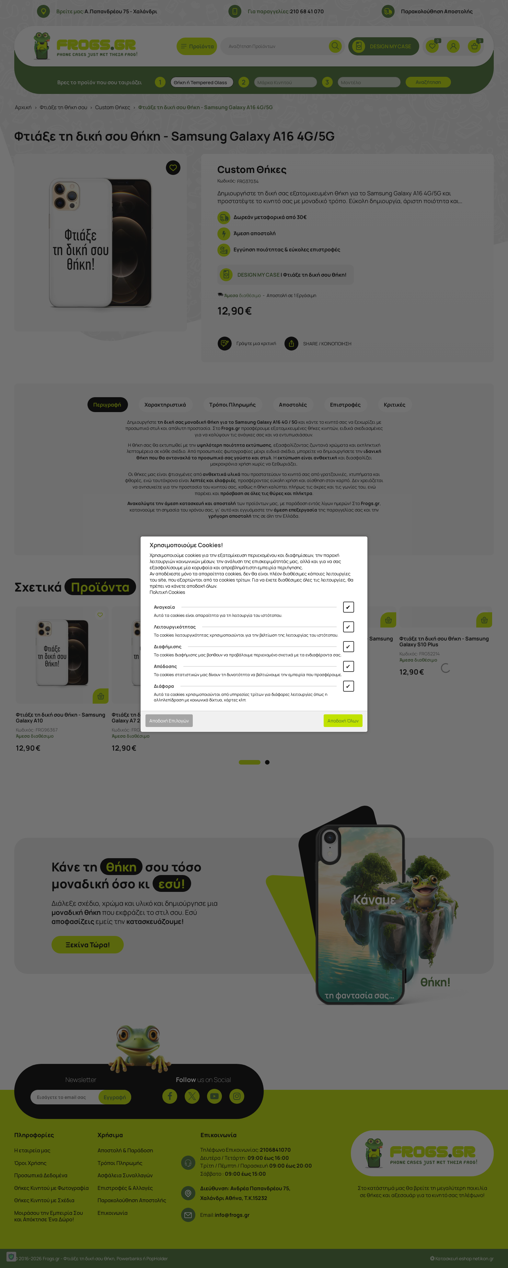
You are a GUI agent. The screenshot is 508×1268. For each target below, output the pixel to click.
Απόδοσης (165, 666)
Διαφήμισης (167, 646)
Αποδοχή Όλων (343, 721)
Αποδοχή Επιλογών (169, 721)
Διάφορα (164, 686)
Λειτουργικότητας (175, 627)
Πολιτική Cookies (167, 592)
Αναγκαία (164, 607)
